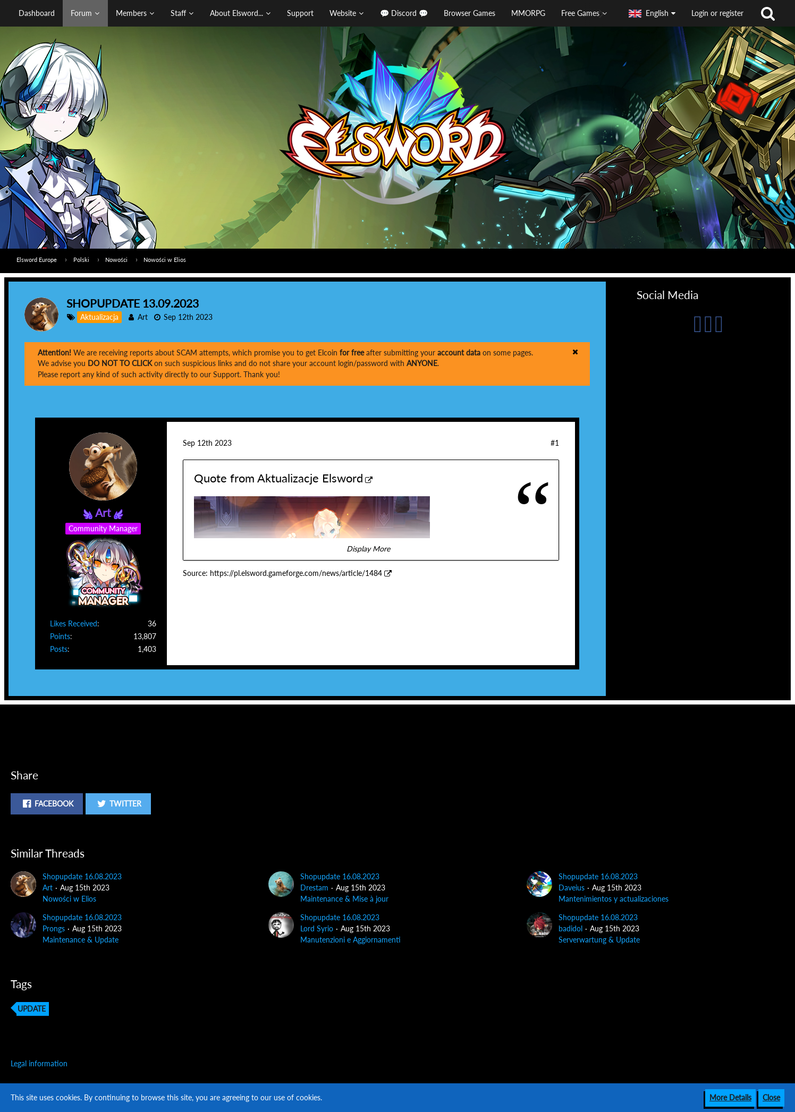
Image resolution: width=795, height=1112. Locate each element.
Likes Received (73, 623)
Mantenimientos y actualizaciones (614, 898)
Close (771, 1097)
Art (143, 316)
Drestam (314, 887)
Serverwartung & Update (599, 939)
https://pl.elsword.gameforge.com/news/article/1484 (296, 573)
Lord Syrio (316, 928)
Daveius (572, 887)
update (32, 1008)
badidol (570, 928)
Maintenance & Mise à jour (344, 898)
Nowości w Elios (69, 898)
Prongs (54, 928)
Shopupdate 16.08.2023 (82, 876)
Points (60, 636)
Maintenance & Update (81, 939)
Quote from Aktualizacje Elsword (278, 478)
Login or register (717, 13)
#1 (555, 442)
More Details (730, 1097)
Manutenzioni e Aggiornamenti (350, 939)
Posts (58, 648)
